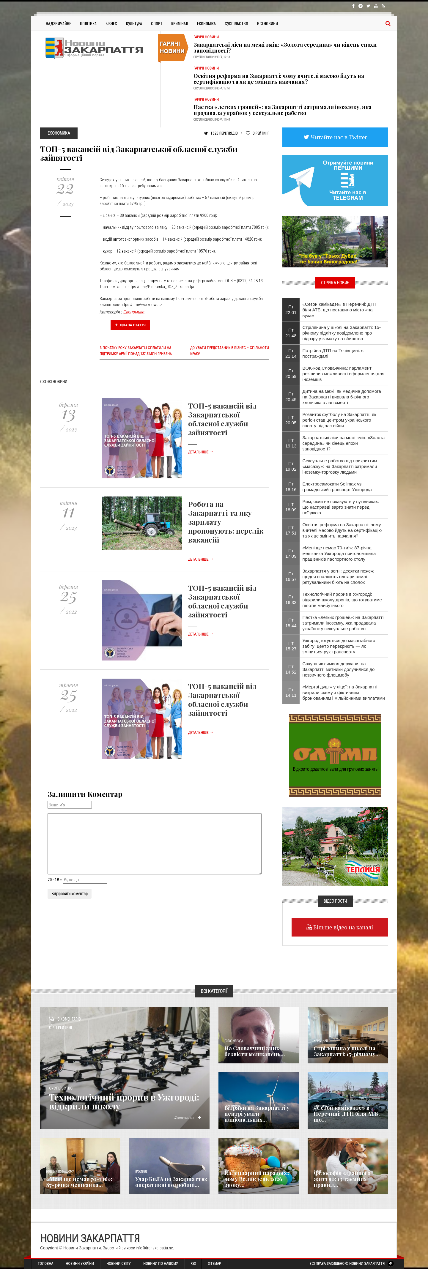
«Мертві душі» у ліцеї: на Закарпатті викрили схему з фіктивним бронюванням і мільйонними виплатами (344, 692)
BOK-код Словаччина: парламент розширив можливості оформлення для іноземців (344, 373)
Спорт (156, 23)
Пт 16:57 (291, 576)
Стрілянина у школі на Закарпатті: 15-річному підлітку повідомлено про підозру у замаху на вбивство (342, 333)
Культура (134, 23)
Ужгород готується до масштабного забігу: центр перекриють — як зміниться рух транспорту (339, 646)
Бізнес (111, 23)
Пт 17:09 (291, 553)
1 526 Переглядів (221, 132)
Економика (133, 312)
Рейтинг (257, 132)
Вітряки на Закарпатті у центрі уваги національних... (256, 1113)
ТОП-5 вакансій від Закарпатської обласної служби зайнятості (222, 419)
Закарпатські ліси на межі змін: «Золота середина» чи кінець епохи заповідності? (285, 47)
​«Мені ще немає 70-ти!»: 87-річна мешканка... (79, 1181)
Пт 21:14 (291, 353)
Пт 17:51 (291, 530)
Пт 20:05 (291, 419)
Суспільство (236, 23)
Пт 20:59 (291, 373)
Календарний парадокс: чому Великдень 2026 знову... (256, 1178)
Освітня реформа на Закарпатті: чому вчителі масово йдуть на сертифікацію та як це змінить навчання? (278, 78)
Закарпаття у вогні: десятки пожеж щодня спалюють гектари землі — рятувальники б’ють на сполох (338, 576)
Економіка (206, 23)
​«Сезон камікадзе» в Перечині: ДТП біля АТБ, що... (347, 1113)
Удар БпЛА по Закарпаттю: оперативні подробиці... (171, 1181)
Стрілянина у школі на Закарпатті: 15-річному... (347, 1051)
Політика (88, 23)
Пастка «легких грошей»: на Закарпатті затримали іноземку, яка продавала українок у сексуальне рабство (282, 109)
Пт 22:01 (291, 309)
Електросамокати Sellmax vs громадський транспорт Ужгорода (337, 486)
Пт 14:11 (291, 692)
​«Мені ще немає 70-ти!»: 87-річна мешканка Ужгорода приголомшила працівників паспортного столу (339, 553)
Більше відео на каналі (342, 927)
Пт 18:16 (291, 486)
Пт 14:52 (291, 669)
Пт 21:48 (291, 332)
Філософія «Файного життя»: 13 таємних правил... (342, 1178)
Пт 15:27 (291, 646)
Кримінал (179, 23)
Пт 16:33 (291, 599)
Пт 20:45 (291, 396)
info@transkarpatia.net (155, 1248)
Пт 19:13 (291, 443)
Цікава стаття (130, 325)
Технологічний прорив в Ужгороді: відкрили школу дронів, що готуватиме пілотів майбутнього (342, 600)
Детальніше (201, 452)
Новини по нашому (60, 1171)
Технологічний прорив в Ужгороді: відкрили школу (126, 1101)
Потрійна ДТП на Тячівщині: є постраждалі (333, 353)
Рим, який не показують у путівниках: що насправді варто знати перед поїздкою (341, 507)
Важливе (141, 1171)
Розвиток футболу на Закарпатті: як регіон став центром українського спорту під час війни (339, 420)
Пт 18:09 (291, 507)
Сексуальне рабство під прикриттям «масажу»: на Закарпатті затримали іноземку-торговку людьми (340, 466)
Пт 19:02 (291, 466)
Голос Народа (233, 1041)
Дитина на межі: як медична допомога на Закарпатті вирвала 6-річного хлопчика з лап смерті (342, 397)
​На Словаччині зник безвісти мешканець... (254, 1051)
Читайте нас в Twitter (338, 137)
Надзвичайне (58, 23)
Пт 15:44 (291, 622)
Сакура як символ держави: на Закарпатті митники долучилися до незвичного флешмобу (339, 669)
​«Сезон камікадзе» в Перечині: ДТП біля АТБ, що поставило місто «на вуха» (340, 310)
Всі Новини (267, 23)
